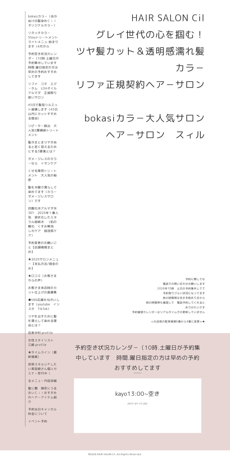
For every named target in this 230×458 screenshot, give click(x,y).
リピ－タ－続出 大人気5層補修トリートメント (43, 130)
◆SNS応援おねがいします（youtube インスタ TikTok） (44, 304)
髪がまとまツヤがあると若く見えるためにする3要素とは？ (42, 146)
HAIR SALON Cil (106, 454)
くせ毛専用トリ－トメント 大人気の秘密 (42, 175)
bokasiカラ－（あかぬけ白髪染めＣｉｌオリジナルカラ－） (42, 20)
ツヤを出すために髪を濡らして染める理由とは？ (42, 320)
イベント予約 (37, 421)
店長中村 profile (40, 333)
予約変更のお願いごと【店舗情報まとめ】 (42, 247)
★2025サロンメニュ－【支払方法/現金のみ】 (43, 263)
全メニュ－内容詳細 (42, 381)
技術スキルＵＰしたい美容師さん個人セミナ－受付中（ (42, 368)
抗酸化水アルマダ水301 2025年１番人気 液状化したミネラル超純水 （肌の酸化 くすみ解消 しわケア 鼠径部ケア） (43, 221)
